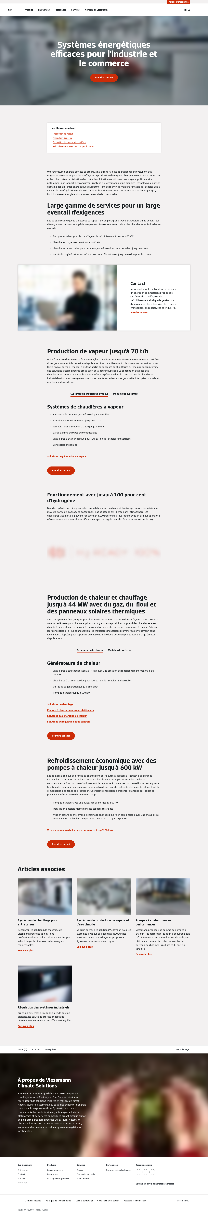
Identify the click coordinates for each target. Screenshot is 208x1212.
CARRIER (45, 1210)
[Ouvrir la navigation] (10, 10)
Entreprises (44, 10)
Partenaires (60, 10)
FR (185, 10)
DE (189, 10)
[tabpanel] (104, 439)
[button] (183, 1049)
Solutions (36, 1049)
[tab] (89, 393)
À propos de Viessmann (96, 10)
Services (75, 10)
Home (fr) (22, 1049)
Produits (29, 10)
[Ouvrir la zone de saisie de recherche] (179, 10)
